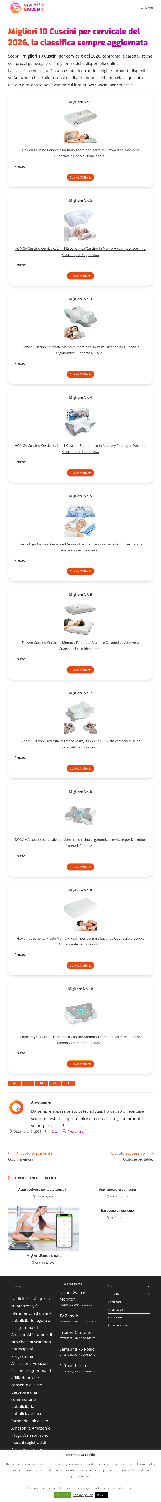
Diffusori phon (73, 1365)
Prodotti (129, 1294)
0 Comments (89, 1304)
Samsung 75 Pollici (77, 1349)
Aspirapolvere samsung (117, 1189)
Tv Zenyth (69, 1315)
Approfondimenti (119, 1325)
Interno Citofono (75, 1332)
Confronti (114, 1302)
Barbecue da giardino (117, 1210)
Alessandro (41, 1102)
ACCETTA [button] (62, 1495)
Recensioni (115, 1317)
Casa (54, 1131)
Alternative (115, 1310)
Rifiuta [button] (101, 1495)
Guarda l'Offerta (80, 177)
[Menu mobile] (147, 8)
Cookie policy (146, 1464)
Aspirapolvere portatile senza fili (43, 1189)
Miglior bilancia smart (44, 1255)
